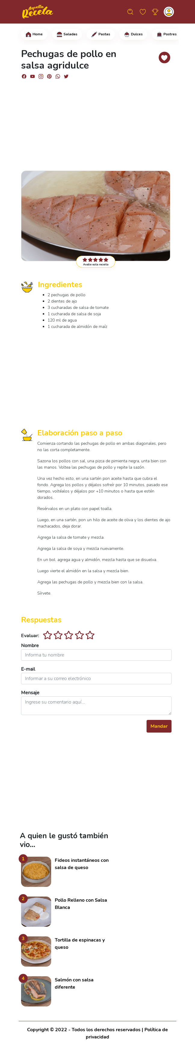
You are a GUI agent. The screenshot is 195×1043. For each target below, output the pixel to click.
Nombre (30, 645)
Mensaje (30, 692)
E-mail (28, 669)
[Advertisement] (96, 122)
